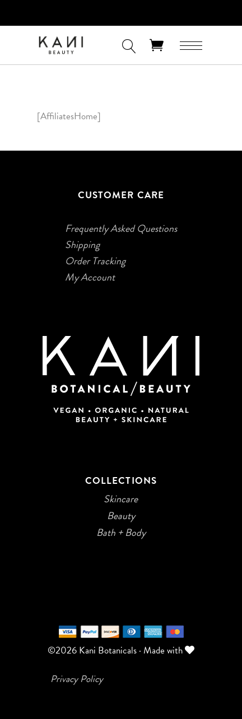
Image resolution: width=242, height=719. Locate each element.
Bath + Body (121, 532)
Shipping (82, 244)
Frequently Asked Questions (121, 228)
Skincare (121, 499)
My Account (90, 277)
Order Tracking (95, 261)
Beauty (121, 515)
